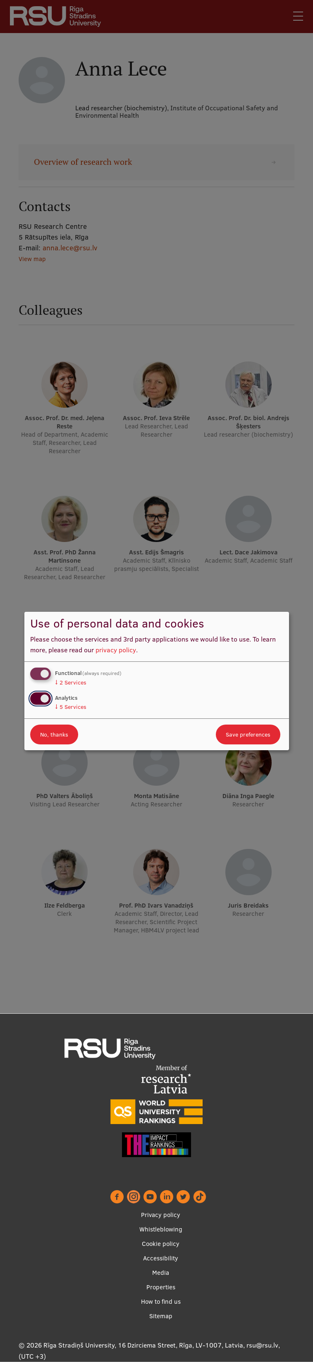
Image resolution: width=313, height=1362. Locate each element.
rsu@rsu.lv (262, 1345)
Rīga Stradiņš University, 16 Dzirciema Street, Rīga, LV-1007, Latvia (143, 1345)
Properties (160, 1287)
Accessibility (160, 1258)
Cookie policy (160, 1243)
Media (160, 1272)
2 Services (70, 682)
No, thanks (54, 734)
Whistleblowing (160, 1229)
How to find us (161, 1301)
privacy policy (116, 649)
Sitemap (160, 1316)
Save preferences (248, 734)
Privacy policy (160, 1214)
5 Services (70, 707)
